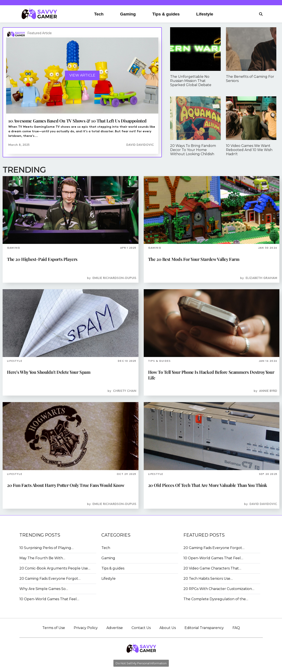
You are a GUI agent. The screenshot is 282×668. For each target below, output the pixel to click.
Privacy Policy (86, 628)
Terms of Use (53, 628)
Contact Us (141, 628)
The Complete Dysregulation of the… (215, 599)
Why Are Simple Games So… (43, 589)
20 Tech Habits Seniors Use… (208, 578)
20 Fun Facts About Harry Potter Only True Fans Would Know (65, 485)
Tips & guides (165, 14)
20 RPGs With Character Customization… (218, 589)
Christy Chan (124, 391)
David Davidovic (140, 145)
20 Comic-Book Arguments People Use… (54, 568)
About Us (167, 628)
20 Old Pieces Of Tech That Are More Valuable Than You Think (207, 485)
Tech (98, 14)
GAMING (13, 248)
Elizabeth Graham (261, 278)
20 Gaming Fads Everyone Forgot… (49, 578)
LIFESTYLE (14, 361)
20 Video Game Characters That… (212, 568)
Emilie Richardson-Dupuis (114, 278)
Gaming (128, 14)
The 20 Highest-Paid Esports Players (42, 259)
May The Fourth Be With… (42, 558)
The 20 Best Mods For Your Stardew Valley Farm (193, 259)
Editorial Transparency (204, 628)
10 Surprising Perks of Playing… (46, 548)
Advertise (114, 628)
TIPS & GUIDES (159, 361)
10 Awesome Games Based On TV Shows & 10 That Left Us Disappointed (77, 121)
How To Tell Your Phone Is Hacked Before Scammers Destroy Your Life (211, 375)
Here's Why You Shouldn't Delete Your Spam (49, 372)
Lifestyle (204, 14)
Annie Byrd (268, 391)
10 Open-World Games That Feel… (49, 599)
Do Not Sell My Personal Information (141, 663)
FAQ (236, 628)
